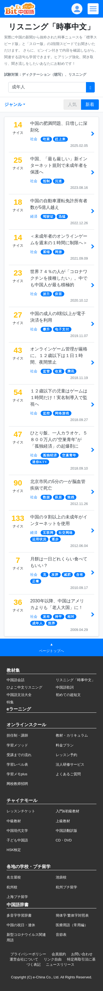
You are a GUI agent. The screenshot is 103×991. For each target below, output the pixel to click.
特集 (10, 702)
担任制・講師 (17, 735)
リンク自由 (53, 959)
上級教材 (63, 821)
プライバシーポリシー (28, 954)
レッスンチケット (21, 811)
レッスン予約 (66, 755)
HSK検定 (14, 850)
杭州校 (12, 887)
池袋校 (61, 877)
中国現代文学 (17, 831)
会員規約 (59, 954)
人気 (72, 104)
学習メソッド (17, 745)
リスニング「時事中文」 (75, 680)
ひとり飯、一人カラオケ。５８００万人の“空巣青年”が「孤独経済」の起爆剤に (58, 439)
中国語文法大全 (19, 695)
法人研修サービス (70, 764)
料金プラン (65, 745)
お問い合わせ (82, 954)
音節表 (61, 935)
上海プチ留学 (17, 897)
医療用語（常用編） (72, 925)
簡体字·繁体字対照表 (72, 915)
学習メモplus (17, 774)
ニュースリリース (60, 964)
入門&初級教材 (68, 811)
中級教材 (14, 821)
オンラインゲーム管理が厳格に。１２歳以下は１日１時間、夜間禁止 (58, 355)
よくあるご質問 (68, 774)
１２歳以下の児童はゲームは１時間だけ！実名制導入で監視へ (58, 397)
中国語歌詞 (65, 687)
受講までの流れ (19, 755)
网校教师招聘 (17, 784)
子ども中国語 (17, 840)
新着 (89, 104)
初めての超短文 (68, 695)
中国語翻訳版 (66, 831)
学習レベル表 (17, 764)
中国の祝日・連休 (21, 925)
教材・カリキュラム (72, 735)
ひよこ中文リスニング (24, 687)
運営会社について (24, 959)
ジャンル (13, 104)
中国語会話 (15, 680)
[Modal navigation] (93, 8)
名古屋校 (14, 877)
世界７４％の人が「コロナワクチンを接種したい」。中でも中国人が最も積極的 (58, 278)
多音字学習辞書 (19, 915)
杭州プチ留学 (66, 887)
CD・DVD (64, 840)
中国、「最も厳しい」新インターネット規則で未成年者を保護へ (58, 165)
